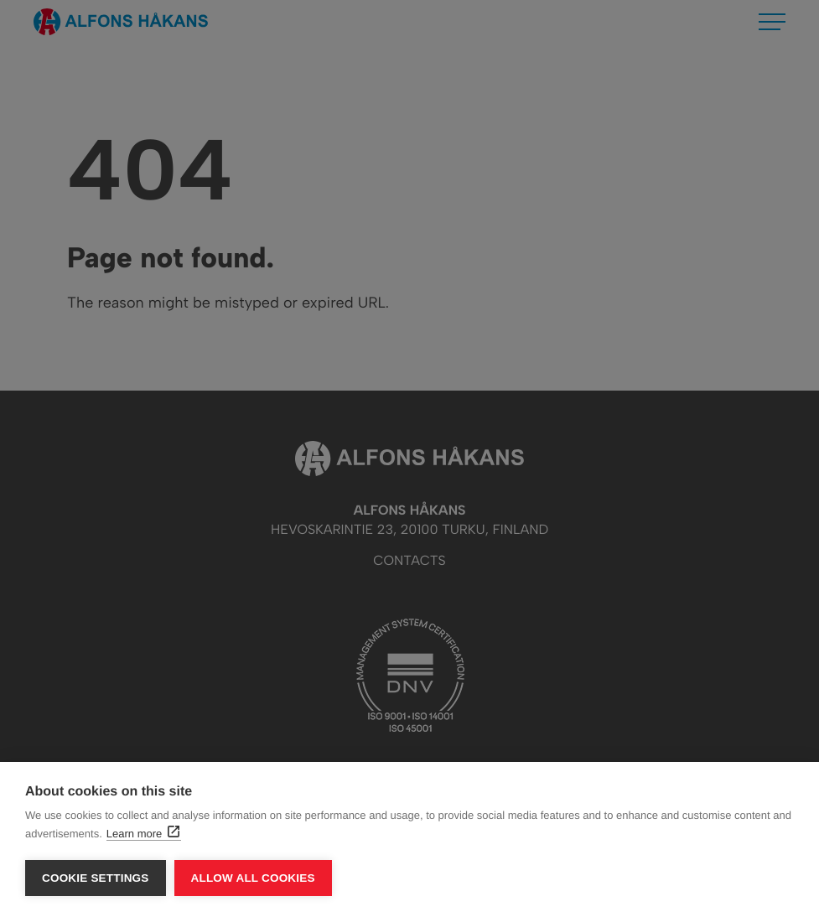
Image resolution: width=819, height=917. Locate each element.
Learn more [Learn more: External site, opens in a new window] (142, 833)
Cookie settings (95, 878)
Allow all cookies (253, 878)
